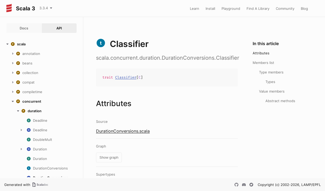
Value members (272, 91)
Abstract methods (280, 101)
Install (210, 8)
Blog (304, 8)
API (59, 28)
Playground (231, 8)
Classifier (125, 77)
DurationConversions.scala (123, 131)
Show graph (108, 157)
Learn (194, 8)
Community (285, 8)
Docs (24, 28)
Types (270, 82)
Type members (271, 72)
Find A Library (258, 8)
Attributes (261, 53)
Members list (263, 62)
